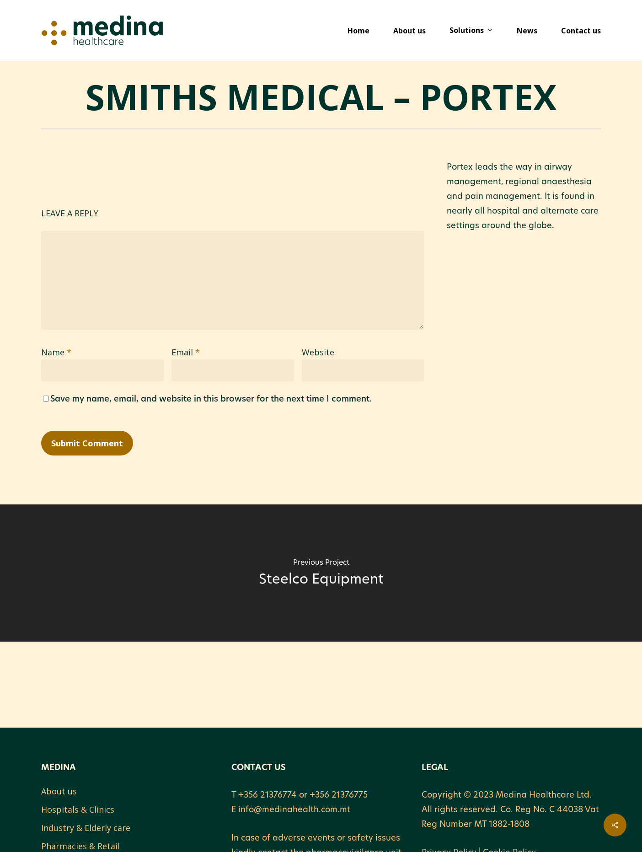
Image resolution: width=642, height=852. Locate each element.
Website (318, 352)
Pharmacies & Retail (80, 846)
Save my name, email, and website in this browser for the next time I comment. (211, 399)
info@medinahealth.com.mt (294, 810)
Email (185, 352)
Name (56, 352)
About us (59, 791)
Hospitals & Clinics (77, 809)
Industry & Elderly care (85, 827)
